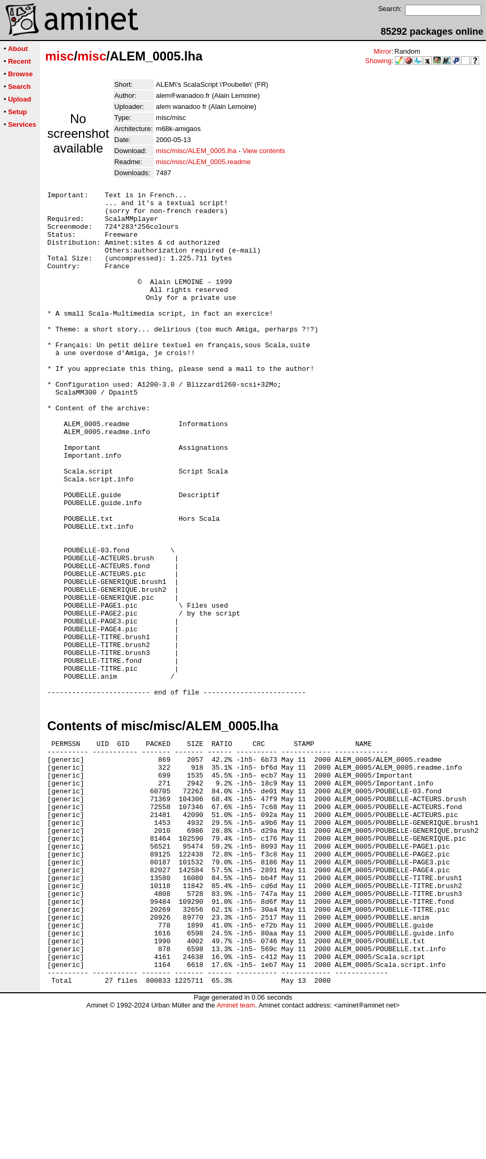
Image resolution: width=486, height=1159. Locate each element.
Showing (378, 61)
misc (59, 56)
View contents (264, 151)
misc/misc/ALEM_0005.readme (203, 162)
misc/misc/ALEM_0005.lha (196, 151)
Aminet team (235, 1155)
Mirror (382, 51)
